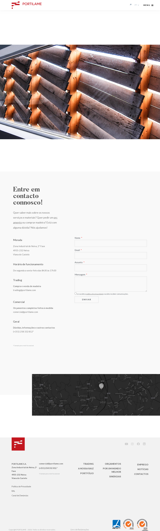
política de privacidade (94, 294)
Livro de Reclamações (80, 529)
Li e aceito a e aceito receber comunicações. (102, 294)
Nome (78, 238)
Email (77, 250)
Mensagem (80, 274)
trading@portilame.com (24, 290)
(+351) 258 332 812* (23, 331)
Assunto (79, 262)
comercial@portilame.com (25, 312)
